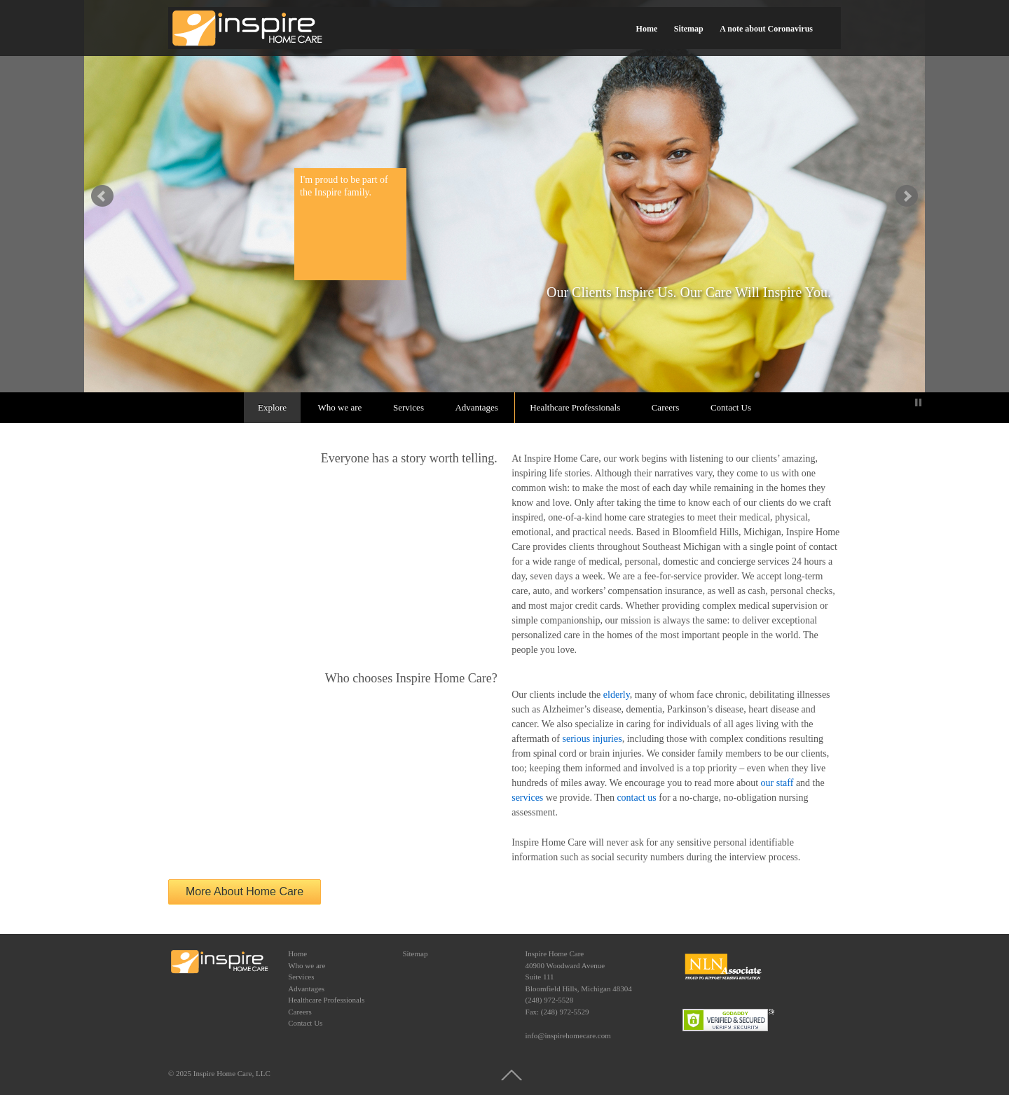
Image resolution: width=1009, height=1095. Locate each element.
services (527, 797)
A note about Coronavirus (766, 29)
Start (907, 402)
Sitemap (688, 29)
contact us (636, 797)
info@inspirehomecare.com (568, 1035)
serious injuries (592, 739)
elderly (616, 694)
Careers (666, 407)
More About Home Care (244, 891)
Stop (918, 402)
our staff (777, 783)
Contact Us (731, 407)
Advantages (476, 407)
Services (408, 407)
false (102, 196)
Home (647, 29)
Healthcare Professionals (575, 407)
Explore (272, 407)
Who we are (340, 407)
